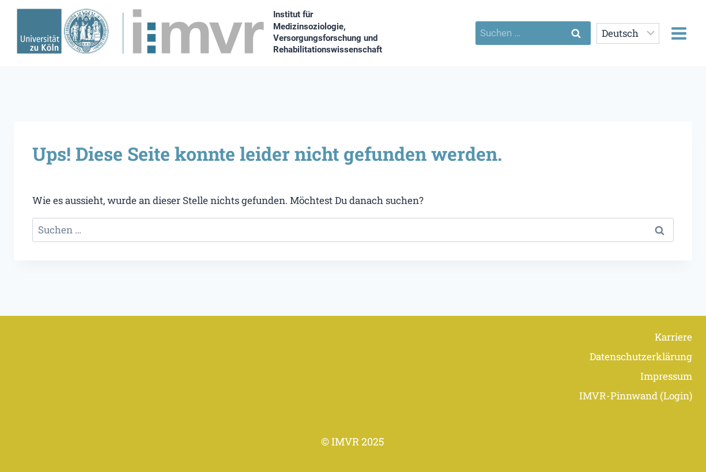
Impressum (666, 376)
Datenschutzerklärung (641, 356)
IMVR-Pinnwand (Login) (635, 395)
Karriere (673, 336)
